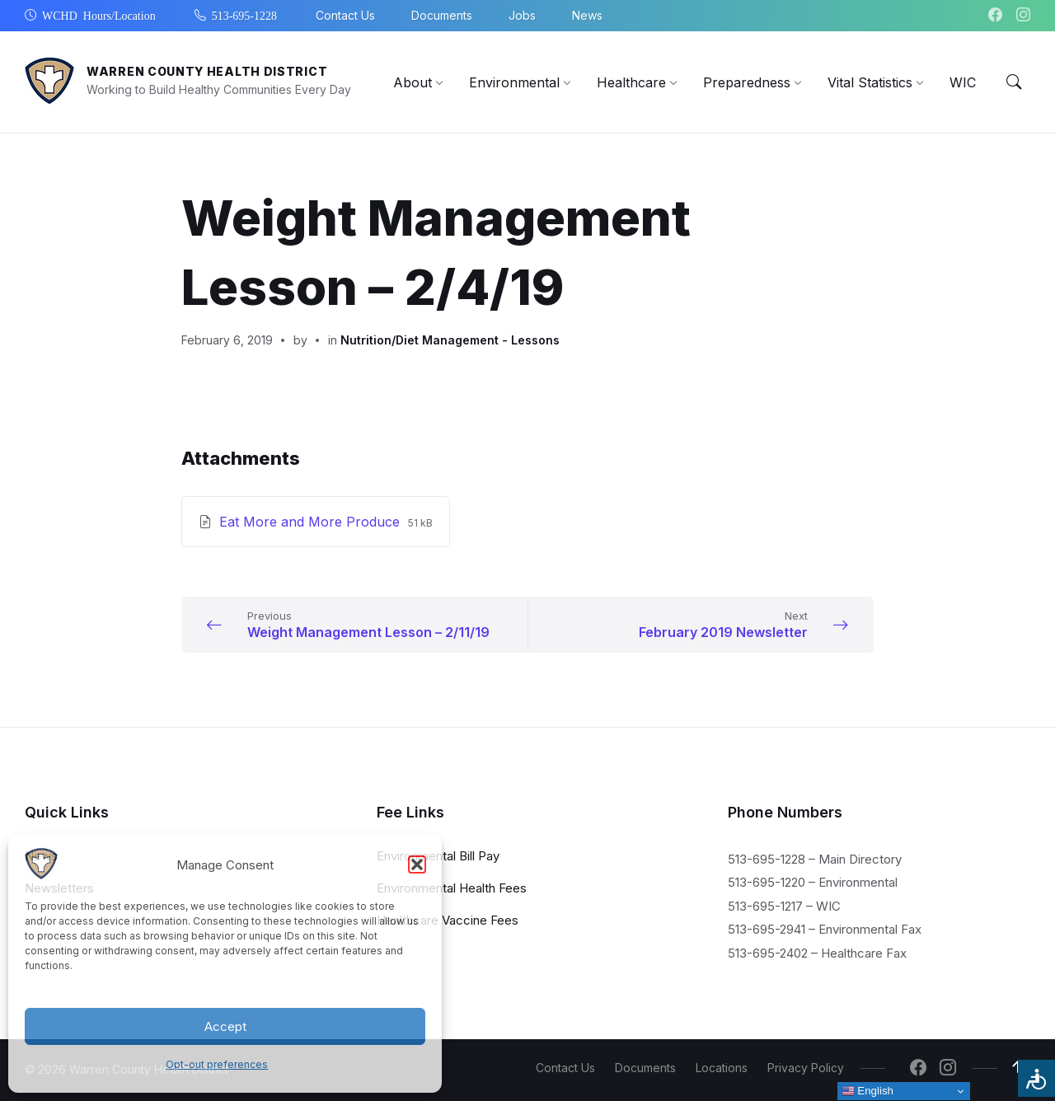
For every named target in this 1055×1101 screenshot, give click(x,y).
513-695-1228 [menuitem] (244, 15)
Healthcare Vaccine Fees (447, 919)
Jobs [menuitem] (522, 15)
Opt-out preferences (217, 1064)
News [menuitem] (587, 15)
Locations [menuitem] (722, 1068)
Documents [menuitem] (441, 15)
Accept (225, 1026)
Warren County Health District (207, 71)
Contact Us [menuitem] (345, 15)
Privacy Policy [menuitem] (805, 1068)
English (867, 1091)
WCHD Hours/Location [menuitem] (99, 15)
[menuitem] (412, 82)
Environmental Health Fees (452, 887)
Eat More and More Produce (311, 521)
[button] (417, 864)
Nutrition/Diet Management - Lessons (450, 340)
